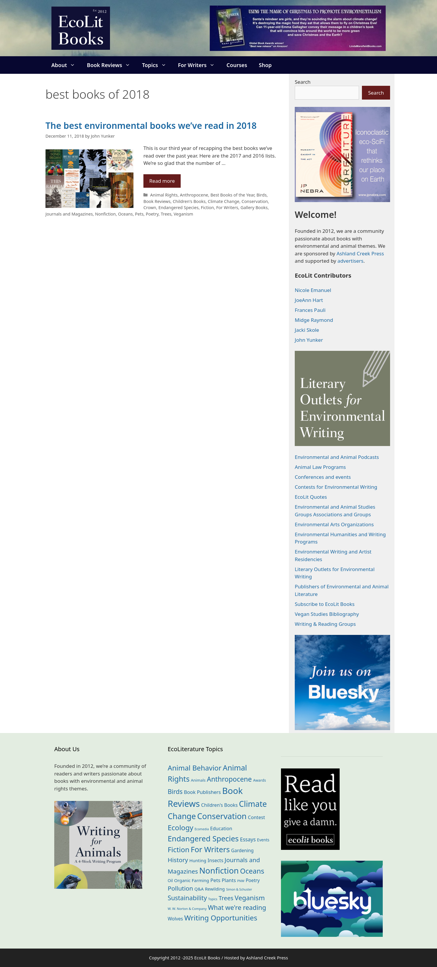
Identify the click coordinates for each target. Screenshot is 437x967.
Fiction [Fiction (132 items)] (178, 849)
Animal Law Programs (320, 467)
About (66, 65)
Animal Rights (164, 195)
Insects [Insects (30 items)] (215, 860)
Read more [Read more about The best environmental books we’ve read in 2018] (162, 180)
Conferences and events (323, 477)
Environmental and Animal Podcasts (337, 457)
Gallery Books (254, 207)
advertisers (351, 260)
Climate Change (223, 201)
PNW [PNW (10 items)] (240, 881)
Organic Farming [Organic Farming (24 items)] (191, 880)
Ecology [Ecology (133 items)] (180, 827)
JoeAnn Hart (309, 300)
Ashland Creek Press (360, 253)
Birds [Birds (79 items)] (175, 791)
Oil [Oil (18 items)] (170, 880)
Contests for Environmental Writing (336, 487)
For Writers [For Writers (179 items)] (210, 849)
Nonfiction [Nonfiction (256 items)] (219, 870)
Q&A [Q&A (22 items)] (199, 889)
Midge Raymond (314, 320)
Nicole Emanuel (313, 290)
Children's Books (189, 201)
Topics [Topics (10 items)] (212, 899)
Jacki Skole (307, 330)
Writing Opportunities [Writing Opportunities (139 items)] (220, 917)
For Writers (199, 65)
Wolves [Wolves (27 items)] (175, 918)
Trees (166, 214)
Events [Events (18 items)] (263, 840)
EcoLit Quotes (311, 496)
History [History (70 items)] (178, 860)
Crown (149, 207)
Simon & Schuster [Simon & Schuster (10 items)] (239, 889)
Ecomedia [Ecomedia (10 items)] (201, 829)
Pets (139, 214)
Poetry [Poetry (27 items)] (253, 880)
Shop (265, 65)
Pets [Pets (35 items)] (215, 880)
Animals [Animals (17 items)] (198, 780)
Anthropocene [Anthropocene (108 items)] (229, 779)
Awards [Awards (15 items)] (259, 780)
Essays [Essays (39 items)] (248, 839)
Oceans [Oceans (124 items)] (252, 871)
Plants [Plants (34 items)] (229, 880)
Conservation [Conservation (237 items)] (222, 816)
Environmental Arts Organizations (334, 524)
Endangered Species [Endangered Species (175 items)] (203, 838)
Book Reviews (111, 65)
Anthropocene (194, 195)
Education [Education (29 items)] (221, 828)
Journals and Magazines (69, 214)
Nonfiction (105, 214)
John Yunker (309, 339)
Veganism (183, 214)
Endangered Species (178, 207)
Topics (157, 65)
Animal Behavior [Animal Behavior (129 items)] (194, 768)
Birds (261, 195)
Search (303, 81)
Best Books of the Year (232, 195)
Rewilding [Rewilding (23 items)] (215, 889)
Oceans (125, 214)
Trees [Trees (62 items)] (225, 898)
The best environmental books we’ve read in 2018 (151, 125)
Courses (236, 65)
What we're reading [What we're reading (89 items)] (237, 907)
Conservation (255, 201)
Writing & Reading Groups (325, 624)
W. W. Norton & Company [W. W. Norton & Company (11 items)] (187, 908)
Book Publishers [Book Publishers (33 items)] (202, 792)
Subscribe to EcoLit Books (325, 604)
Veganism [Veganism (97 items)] (250, 897)
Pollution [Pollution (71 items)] (180, 888)
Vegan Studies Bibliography (327, 614)
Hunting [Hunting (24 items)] (197, 860)
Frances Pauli (310, 310)
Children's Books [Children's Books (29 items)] (219, 805)
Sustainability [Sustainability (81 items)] (187, 897)
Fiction (207, 207)
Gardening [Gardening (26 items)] (242, 850)
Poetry (152, 214)
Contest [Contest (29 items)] (256, 817)
